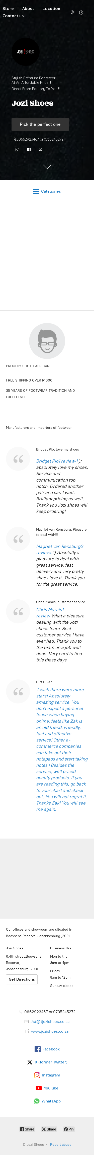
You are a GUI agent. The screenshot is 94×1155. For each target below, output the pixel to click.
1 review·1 (68, 461)
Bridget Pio (47, 461)
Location (51, 8)
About (28, 8)
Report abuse (60, 1144)
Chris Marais (49, 609)
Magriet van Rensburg (58, 546)
